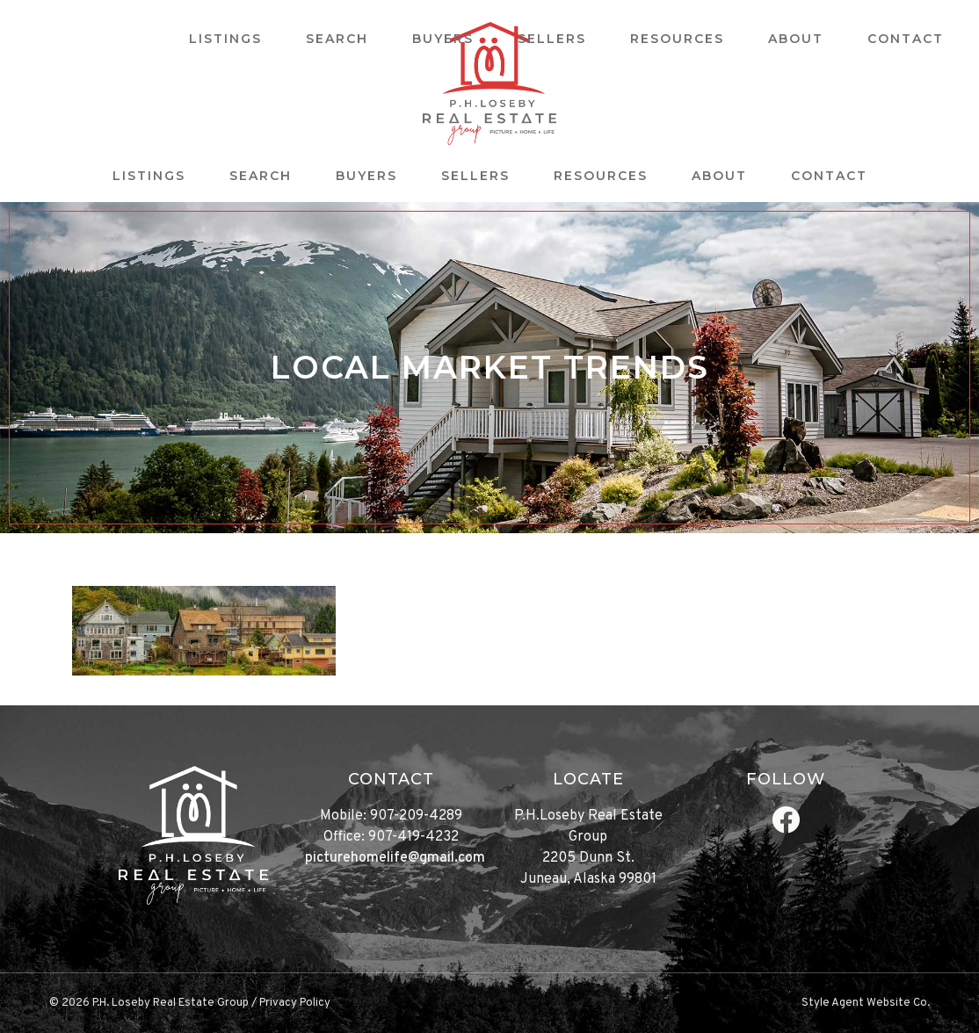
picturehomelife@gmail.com (395, 858)
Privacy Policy (294, 1003)
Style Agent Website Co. (865, 1003)
